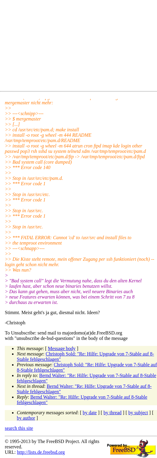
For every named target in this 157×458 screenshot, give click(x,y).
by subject (138, 412)
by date (90, 412)
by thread (113, 412)
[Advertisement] (81, 47)
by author (26, 418)
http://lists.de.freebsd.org (41, 452)
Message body (62, 348)
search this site (19, 428)
